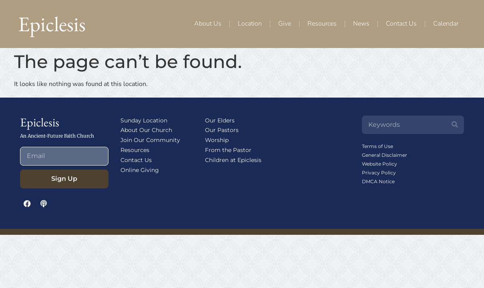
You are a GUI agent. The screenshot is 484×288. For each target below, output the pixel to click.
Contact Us (401, 23)
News (361, 23)
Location (250, 23)
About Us (207, 23)
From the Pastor (228, 150)
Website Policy (379, 164)
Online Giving (139, 170)
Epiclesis (52, 23)
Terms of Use (377, 146)
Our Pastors (222, 130)
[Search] (455, 125)
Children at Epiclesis (233, 160)
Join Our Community (150, 140)
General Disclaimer (384, 155)
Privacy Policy (379, 173)
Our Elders (220, 120)
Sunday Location (143, 120)
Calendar (445, 23)
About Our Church (146, 130)
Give (284, 23)
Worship (217, 140)
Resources (322, 23)
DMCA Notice (378, 181)
